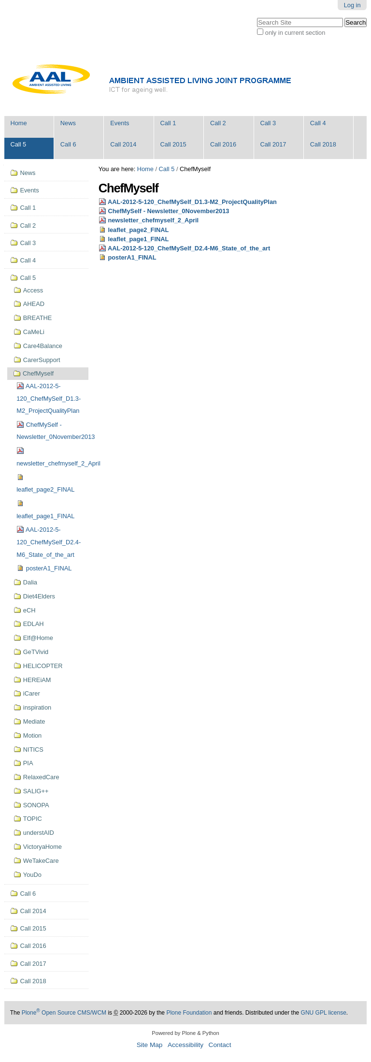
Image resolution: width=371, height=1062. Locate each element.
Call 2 (218, 123)
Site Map (150, 1044)
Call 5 (18, 144)
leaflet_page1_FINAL (138, 239)
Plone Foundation (189, 1012)
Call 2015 (173, 144)
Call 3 (268, 123)
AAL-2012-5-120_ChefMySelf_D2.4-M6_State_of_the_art (189, 248)
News (68, 123)
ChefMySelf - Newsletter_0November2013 (168, 211)
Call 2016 (223, 144)
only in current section (295, 32)
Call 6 (68, 144)
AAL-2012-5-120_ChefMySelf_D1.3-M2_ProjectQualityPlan (192, 201)
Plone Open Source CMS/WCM (64, 1012)
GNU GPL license (323, 1012)
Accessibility (185, 1044)
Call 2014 (123, 144)
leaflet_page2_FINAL (138, 229)
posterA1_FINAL (132, 257)
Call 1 (168, 123)
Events (119, 123)
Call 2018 (323, 144)
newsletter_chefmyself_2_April (153, 220)
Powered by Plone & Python (185, 1033)
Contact (220, 1044)
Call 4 (318, 123)
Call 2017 (273, 144)
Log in (352, 5)
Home (18, 123)
